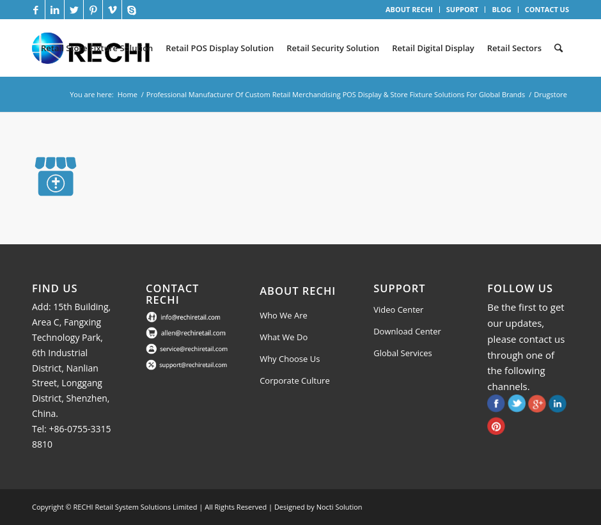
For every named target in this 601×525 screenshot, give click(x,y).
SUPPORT (462, 9)
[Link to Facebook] (35, 9)
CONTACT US (547, 9)
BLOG (501, 9)
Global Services (402, 353)
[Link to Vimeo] (112, 9)
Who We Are (284, 315)
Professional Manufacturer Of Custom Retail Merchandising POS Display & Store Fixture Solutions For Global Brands (336, 94)
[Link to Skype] (131, 9)
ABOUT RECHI (409, 9)
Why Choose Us (290, 358)
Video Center (398, 309)
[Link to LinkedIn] (54, 9)
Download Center (407, 331)
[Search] (558, 48)
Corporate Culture (295, 380)
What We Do (284, 337)
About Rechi (298, 290)
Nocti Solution (339, 507)
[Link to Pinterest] (93, 9)
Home (127, 94)
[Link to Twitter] (74, 9)
